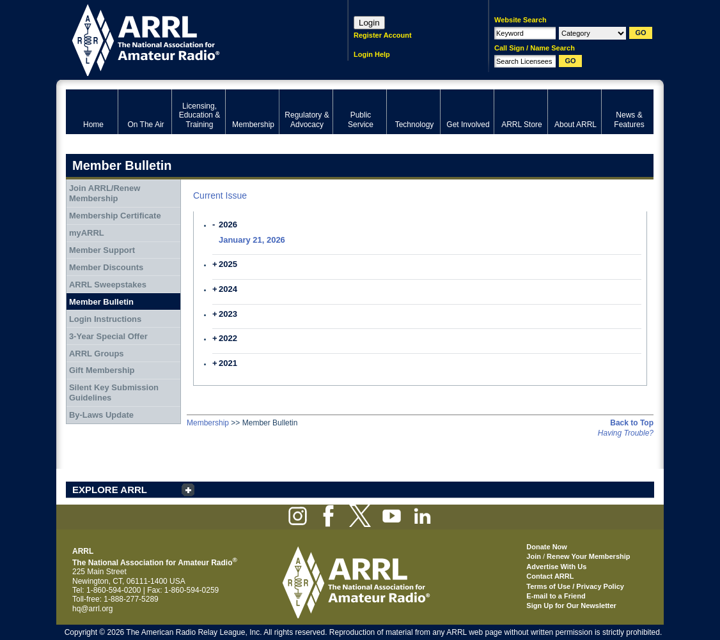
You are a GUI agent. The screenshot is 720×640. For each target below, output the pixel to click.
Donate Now (546, 547)
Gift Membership (102, 370)
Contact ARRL (550, 576)
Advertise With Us (556, 566)
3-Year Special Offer (108, 336)
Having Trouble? (625, 433)
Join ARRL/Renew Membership (104, 193)
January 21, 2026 (252, 240)
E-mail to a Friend (555, 596)
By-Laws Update (101, 415)
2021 (228, 363)
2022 (228, 338)
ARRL (190, 38)
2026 (228, 224)
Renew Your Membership (588, 556)
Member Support (102, 250)
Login (369, 22)
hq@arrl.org (92, 608)
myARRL (86, 233)
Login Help (372, 54)
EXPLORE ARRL (109, 489)
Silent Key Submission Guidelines (114, 392)
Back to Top (631, 422)
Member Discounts (106, 267)
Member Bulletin (101, 302)
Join (533, 556)
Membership (208, 422)
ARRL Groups (96, 353)
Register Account (383, 35)
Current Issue (220, 195)
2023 (228, 314)
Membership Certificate (115, 215)
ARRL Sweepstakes (107, 284)
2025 (228, 264)
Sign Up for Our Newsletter (571, 605)
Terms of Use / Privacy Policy (575, 586)
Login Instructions (105, 319)
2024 (228, 289)
